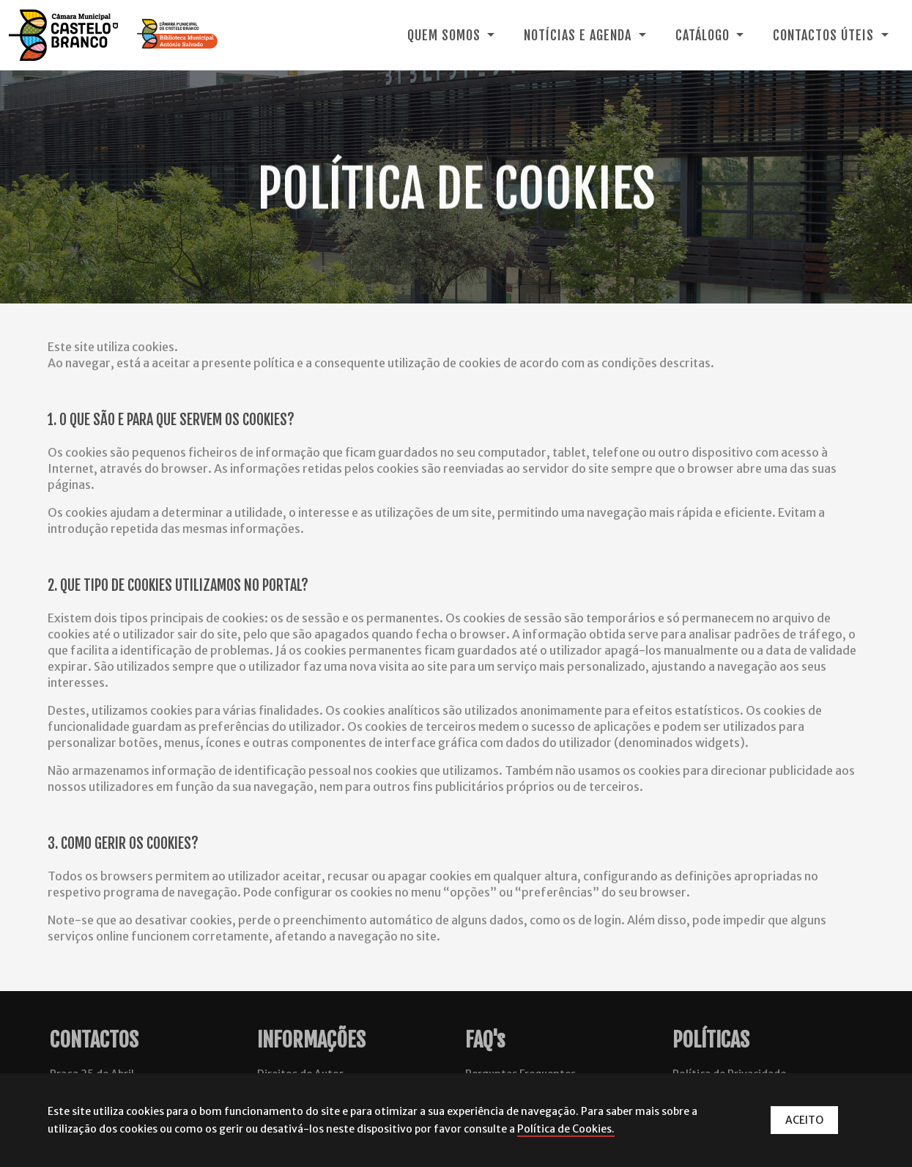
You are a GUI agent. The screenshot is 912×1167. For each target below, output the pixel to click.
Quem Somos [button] (445, 35)
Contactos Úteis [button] (825, 35)
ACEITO (804, 1120)
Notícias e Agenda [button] (579, 35)
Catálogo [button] (704, 35)
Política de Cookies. (566, 1128)
